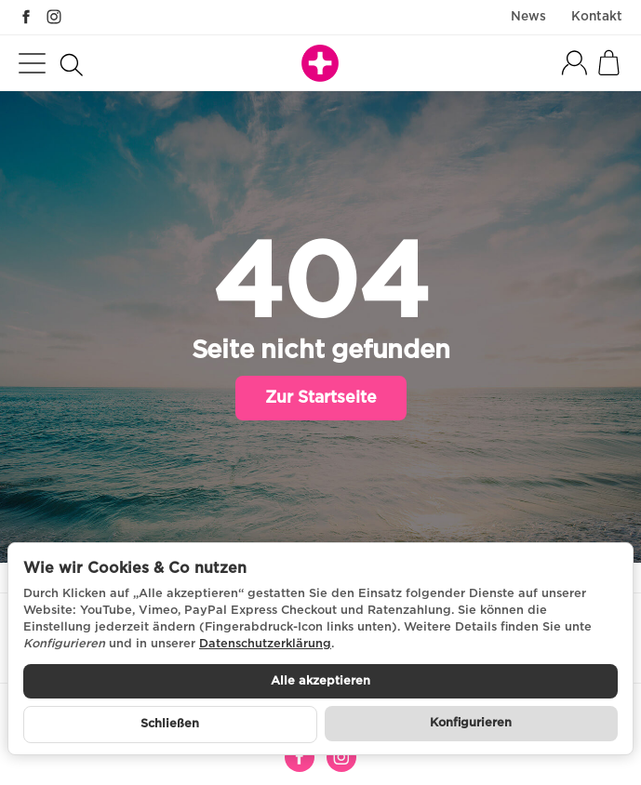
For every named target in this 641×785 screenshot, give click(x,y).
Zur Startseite (321, 398)
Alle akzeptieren (320, 681)
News (528, 16)
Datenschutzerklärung (265, 644)
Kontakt (596, 16)
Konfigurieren (471, 723)
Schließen (169, 724)
